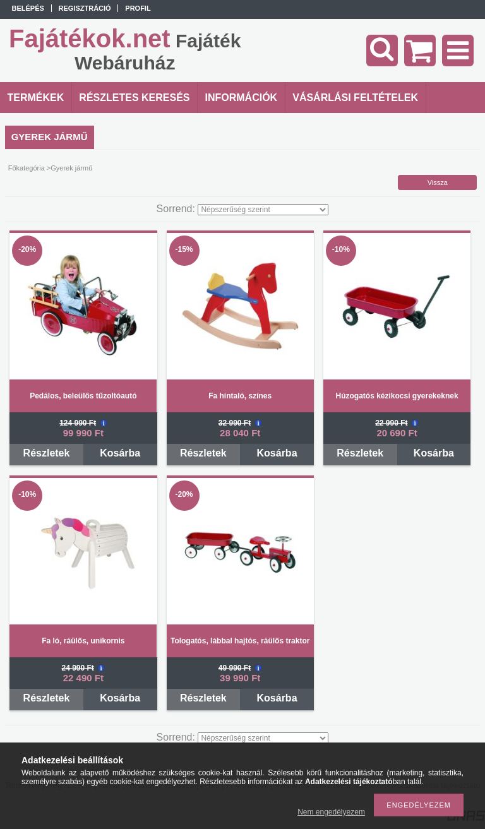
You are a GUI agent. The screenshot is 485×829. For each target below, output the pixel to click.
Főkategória (26, 168)
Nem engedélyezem (331, 812)
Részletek (46, 453)
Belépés (28, 8)
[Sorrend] (263, 209)
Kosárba (120, 453)
